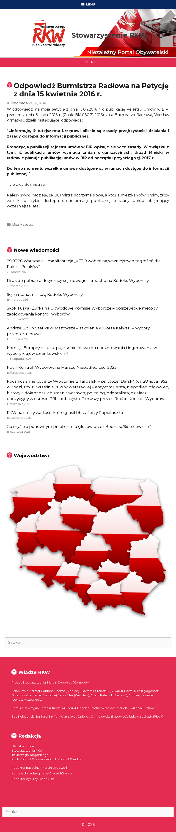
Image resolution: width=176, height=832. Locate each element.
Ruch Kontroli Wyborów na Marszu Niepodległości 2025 (62, 367)
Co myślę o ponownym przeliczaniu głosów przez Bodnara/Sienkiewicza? (79, 426)
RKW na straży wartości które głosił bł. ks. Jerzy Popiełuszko (65, 412)
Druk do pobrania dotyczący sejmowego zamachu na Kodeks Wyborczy (78, 280)
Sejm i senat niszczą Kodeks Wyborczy (45, 294)
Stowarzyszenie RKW (109, 35)
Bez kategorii (24, 224)
